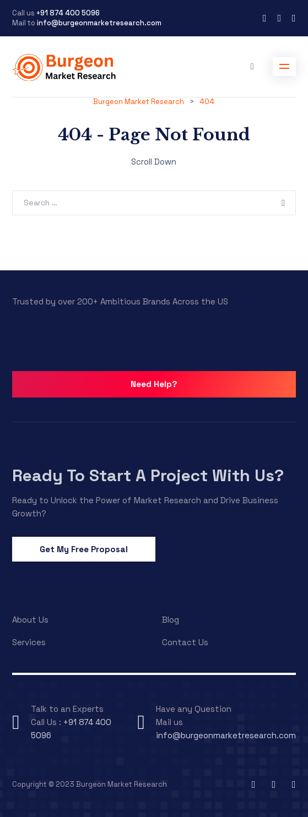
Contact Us (185, 642)
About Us (30, 619)
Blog (170, 619)
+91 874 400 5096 (67, 13)
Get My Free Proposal (84, 549)
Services (29, 642)
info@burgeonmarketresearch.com (99, 23)
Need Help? (154, 384)
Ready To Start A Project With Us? (148, 475)
